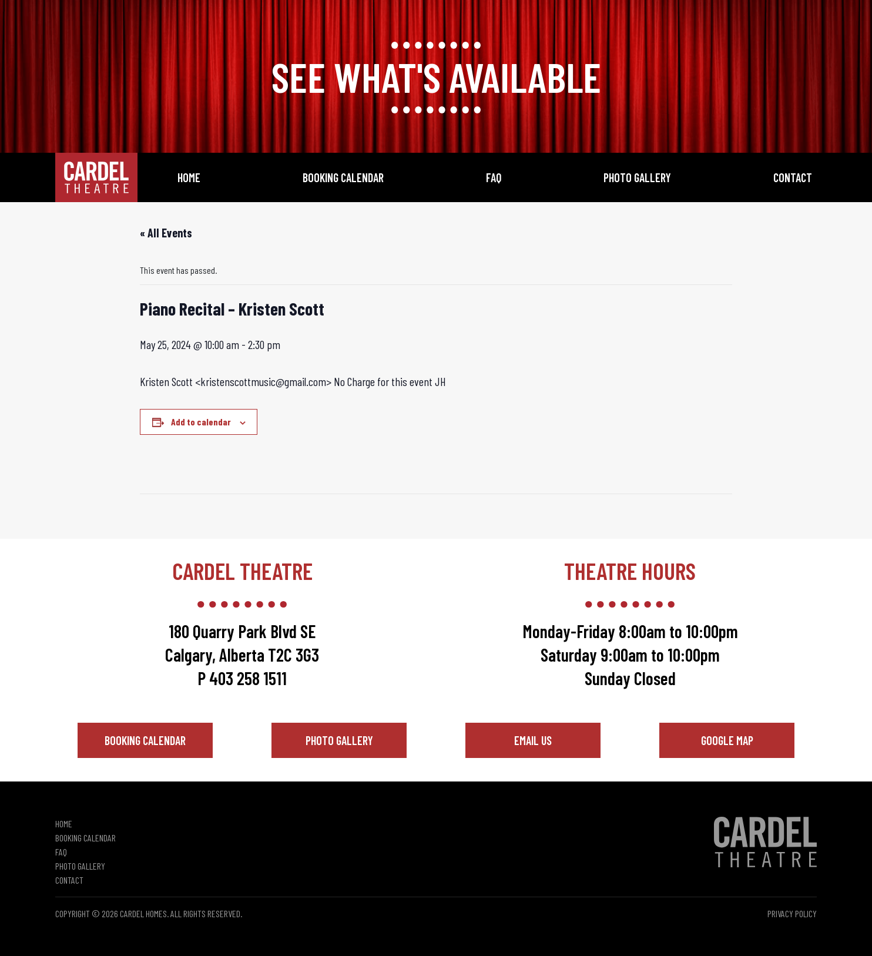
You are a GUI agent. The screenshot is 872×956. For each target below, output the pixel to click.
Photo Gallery (637, 177)
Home (188, 177)
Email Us (533, 740)
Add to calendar (201, 421)
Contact (792, 177)
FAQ (494, 177)
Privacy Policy (792, 913)
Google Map (727, 740)
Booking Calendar (343, 177)
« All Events (166, 233)
